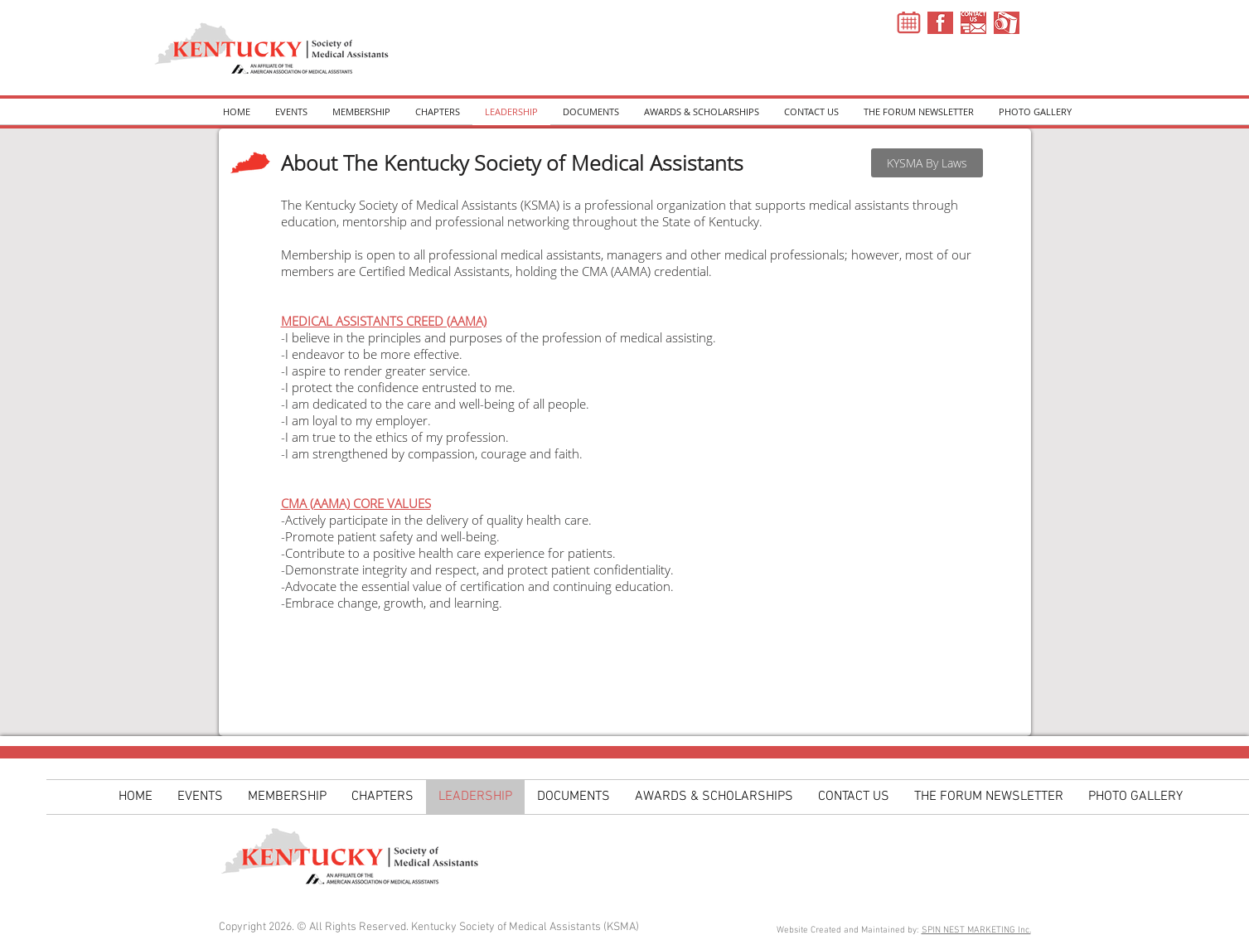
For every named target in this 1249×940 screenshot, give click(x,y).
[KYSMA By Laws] (927, 162)
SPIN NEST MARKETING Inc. (976, 930)
